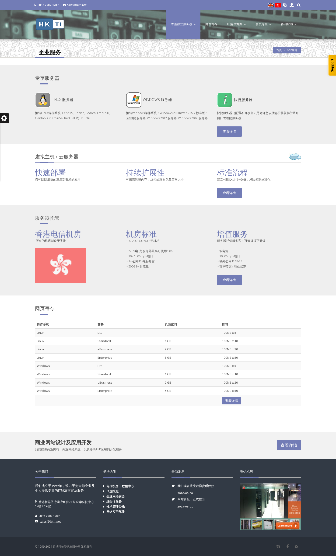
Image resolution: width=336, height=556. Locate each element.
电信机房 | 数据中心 (120, 486)
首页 (279, 50)
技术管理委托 (115, 506)
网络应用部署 (115, 512)
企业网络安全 (115, 496)
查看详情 (229, 131)
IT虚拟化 (112, 491)
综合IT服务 (114, 501)
